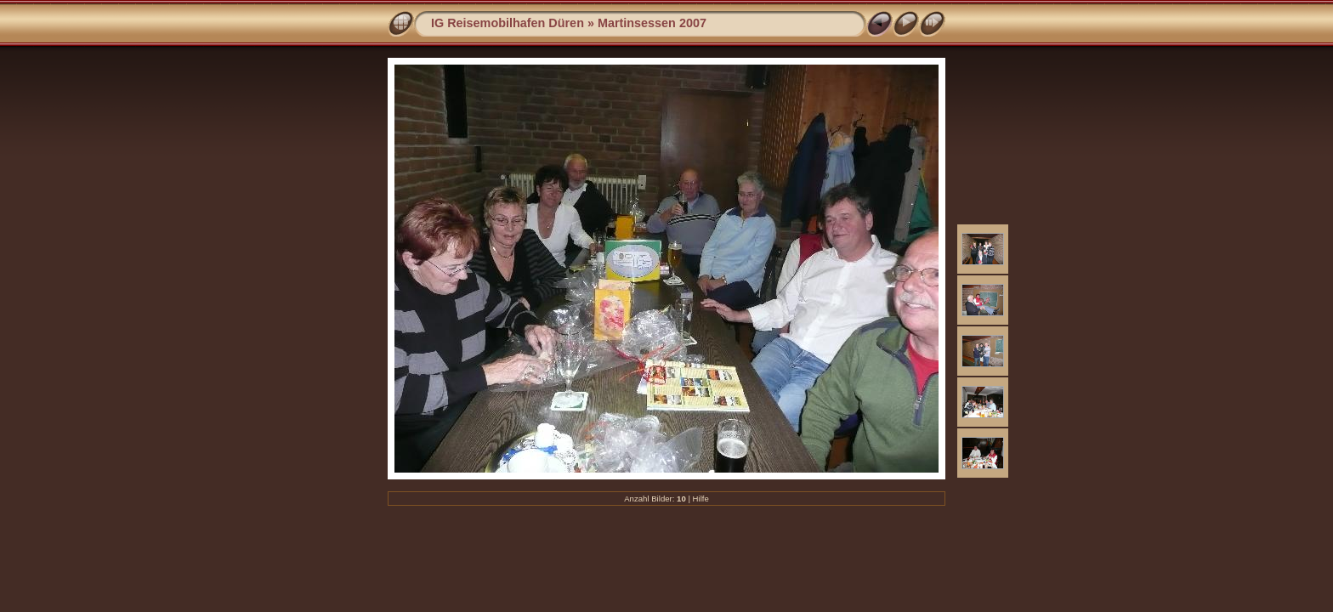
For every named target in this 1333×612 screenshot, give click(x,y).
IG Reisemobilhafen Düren (507, 23)
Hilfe (701, 498)
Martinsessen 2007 (652, 23)
